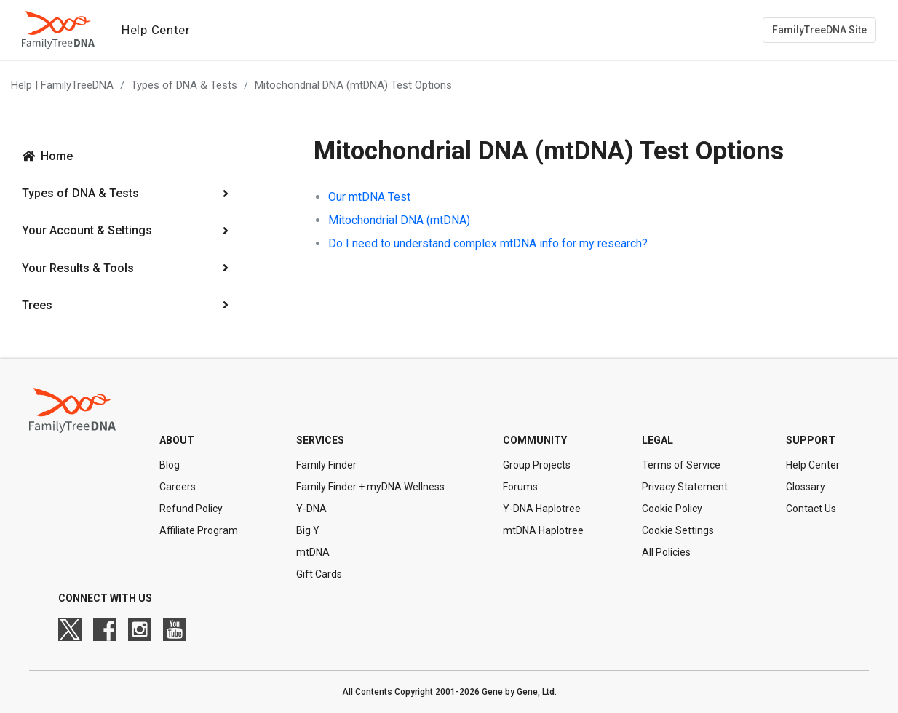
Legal (657, 440)
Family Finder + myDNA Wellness (370, 487)
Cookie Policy (672, 508)
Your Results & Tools (78, 268)
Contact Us (811, 508)
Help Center (813, 465)
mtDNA (313, 552)
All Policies (666, 552)
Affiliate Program (198, 530)
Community (535, 440)
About (176, 440)
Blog (169, 465)
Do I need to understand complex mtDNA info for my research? (488, 243)
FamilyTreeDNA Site (819, 30)
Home (57, 156)
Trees (37, 305)
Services (320, 440)
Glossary (805, 487)
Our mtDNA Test (369, 197)
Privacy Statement (685, 487)
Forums (520, 487)
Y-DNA (311, 508)
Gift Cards (319, 574)
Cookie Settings (678, 530)
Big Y (307, 530)
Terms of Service (681, 465)
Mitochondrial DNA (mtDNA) (399, 220)
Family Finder (326, 465)
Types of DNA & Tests (184, 85)
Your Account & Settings (87, 230)
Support (810, 440)
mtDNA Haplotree (543, 530)
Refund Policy (191, 508)
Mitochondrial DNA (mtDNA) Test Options (353, 85)
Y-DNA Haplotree (542, 508)
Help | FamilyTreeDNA (62, 85)
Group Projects (537, 465)
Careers (177, 487)
